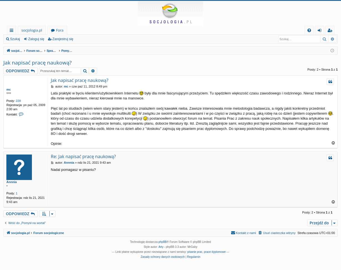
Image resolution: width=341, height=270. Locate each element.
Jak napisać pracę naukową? (37, 62)
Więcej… (12, 31)
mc (8, 89)
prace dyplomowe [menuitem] (215, 251)
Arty (160, 246)
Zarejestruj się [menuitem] (331, 31)
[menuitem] (309, 30)
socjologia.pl (31, 30)
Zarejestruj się (62, 39)
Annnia (11, 182)
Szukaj (15, 39)
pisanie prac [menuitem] (194, 251)
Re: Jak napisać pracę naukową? (83, 156)
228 (18, 100)
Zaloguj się (36, 39)
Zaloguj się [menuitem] (320, 31)
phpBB (162, 241)
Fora (60, 30)
